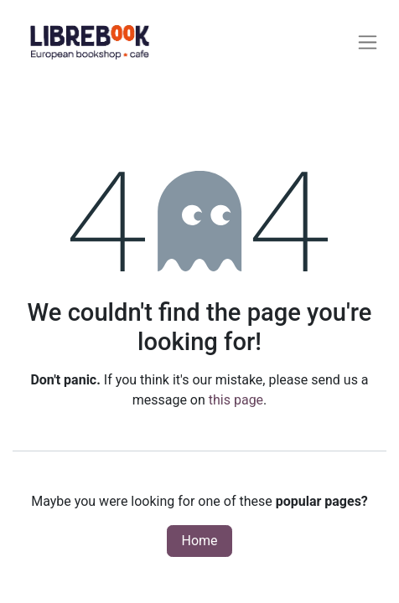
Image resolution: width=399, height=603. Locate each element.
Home (199, 541)
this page (236, 400)
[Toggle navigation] (367, 42)
